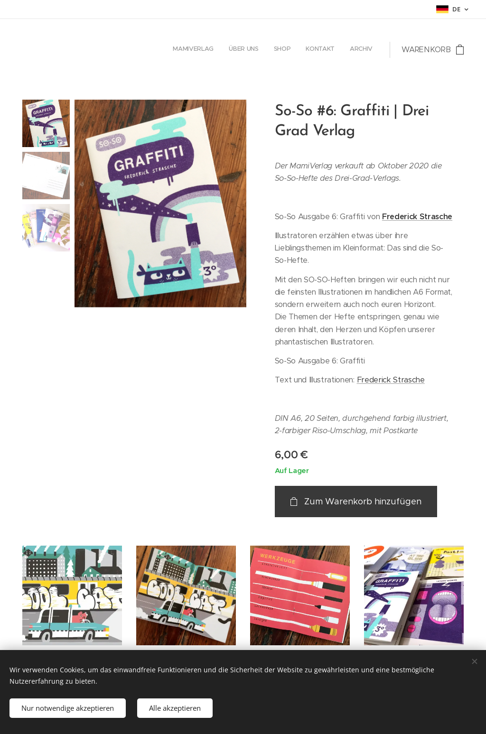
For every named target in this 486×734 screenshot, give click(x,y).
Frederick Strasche (417, 217)
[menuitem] (314, 50)
